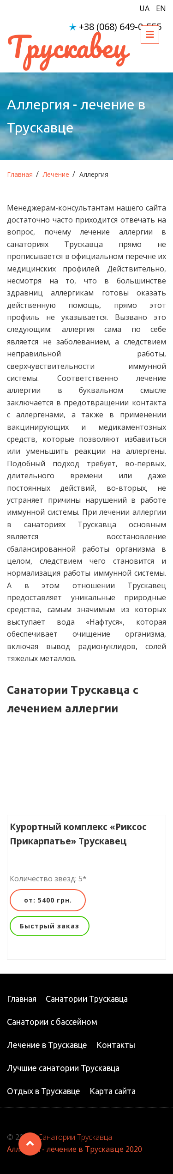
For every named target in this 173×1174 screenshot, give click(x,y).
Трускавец (67, 46)
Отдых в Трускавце (43, 1091)
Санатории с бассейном (52, 1021)
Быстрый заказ (49, 925)
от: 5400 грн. (48, 900)
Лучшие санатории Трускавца (63, 1067)
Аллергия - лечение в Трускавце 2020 (74, 1149)
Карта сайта (112, 1091)
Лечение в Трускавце (47, 1044)
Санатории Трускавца (87, 998)
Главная (20, 174)
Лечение (56, 174)
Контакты (115, 1044)
